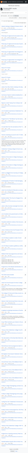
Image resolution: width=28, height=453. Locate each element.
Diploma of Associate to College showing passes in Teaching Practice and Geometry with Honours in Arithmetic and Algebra (12, 157)
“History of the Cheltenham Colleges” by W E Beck (12, 330)
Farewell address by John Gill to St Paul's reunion (12, 441)
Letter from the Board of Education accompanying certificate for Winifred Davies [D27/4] (12, 190)
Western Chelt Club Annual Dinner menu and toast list (12, 301)
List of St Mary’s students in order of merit (11, 238)
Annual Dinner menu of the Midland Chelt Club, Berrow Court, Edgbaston (12, 361)
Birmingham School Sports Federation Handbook (12, 353)
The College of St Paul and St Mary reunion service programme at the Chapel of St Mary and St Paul (12, 293)
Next (16, 451)
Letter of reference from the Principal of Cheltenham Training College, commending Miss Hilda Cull (12, 230)
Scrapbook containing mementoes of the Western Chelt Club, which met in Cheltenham (12, 310)
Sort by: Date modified (13, 17)
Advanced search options (7, 12)
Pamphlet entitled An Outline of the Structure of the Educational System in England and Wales (12, 222)
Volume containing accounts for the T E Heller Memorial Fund (12, 134)
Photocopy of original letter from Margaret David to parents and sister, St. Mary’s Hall (12, 59)
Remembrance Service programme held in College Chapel (12, 346)
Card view (10, 15)
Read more (9, 145)
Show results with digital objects (20, 22)
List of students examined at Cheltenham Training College (12, 111)
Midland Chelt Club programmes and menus (12, 253)
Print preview (4, 15)
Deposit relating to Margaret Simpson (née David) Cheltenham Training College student (12, 26)
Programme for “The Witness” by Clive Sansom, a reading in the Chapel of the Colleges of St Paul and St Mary (12, 118)
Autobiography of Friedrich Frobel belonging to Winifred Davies (12, 180)
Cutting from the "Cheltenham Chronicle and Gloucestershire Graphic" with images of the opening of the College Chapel (12, 401)
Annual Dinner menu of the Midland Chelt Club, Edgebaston (12, 369)
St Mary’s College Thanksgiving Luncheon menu (12, 385)
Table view (16, 15)
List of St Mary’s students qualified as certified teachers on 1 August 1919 (12, 245)
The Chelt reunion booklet (7, 274)
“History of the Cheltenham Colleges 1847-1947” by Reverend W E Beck (12, 425)
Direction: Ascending (22, 17)
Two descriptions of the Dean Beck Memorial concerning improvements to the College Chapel (12, 338)
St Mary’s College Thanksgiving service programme (12, 393)
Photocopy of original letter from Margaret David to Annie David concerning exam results (12, 51)
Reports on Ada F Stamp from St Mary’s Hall (11, 103)
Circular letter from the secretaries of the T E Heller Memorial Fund (12, 126)
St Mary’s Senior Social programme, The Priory (12, 409)
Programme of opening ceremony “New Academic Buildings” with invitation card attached (12, 433)
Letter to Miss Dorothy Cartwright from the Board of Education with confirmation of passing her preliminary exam (12, 206)
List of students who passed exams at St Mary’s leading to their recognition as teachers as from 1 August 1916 (12, 214)
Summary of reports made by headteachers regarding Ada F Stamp (12, 95)
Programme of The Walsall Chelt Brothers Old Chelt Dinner (12, 266)
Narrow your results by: (14, 5)
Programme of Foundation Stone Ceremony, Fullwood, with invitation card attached (12, 417)
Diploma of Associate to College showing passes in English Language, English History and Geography (12, 165)
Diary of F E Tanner (5, 67)
